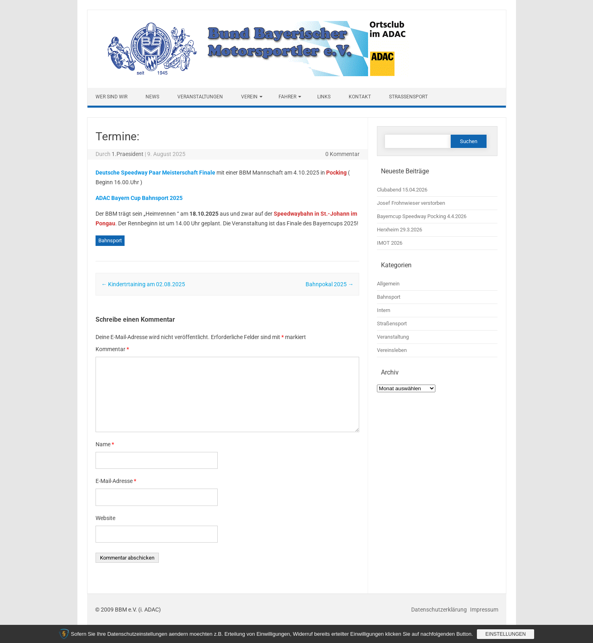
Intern (383, 310)
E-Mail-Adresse (116, 481)
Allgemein (388, 284)
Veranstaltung (393, 337)
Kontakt (360, 97)
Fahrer (287, 97)
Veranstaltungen (200, 97)
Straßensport (408, 97)
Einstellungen (505, 634)
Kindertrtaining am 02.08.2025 (143, 284)
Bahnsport (110, 240)
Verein (249, 97)
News (152, 97)
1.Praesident (128, 154)
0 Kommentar (342, 154)
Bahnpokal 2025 (330, 284)
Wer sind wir (111, 97)
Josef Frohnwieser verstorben (411, 203)
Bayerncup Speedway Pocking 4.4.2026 (421, 216)
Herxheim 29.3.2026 (399, 230)
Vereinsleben (392, 350)
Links (324, 97)
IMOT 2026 (389, 243)
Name (105, 444)
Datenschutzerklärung (439, 609)
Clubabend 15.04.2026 (402, 190)
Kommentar (112, 349)
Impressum (484, 609)
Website (105, 518)
